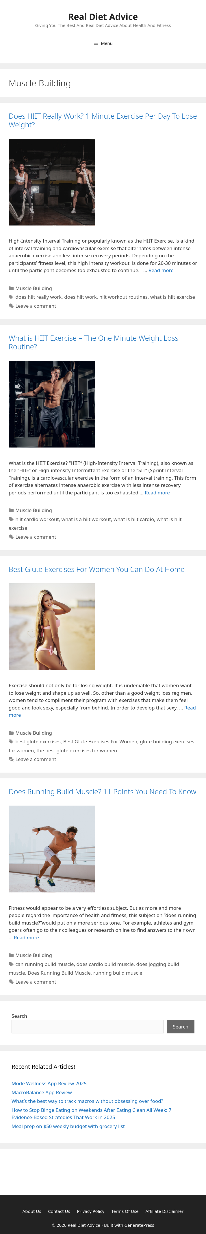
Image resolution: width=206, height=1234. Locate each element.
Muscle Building (33, 288)
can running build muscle (44, 964)
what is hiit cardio (134, 519)
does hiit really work (38, 297)
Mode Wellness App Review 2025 (49, 1083)
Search (19, 1016)
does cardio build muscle (104, 964)
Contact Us (59, 1211)
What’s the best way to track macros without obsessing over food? (87, 1101)
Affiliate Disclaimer (164, 1211)
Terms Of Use (124, 1211)
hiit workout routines (123, 297)
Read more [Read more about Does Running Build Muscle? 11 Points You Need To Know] (26, 937)
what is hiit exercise (172, 297)
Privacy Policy (91, 1211)
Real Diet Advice (103, 17)
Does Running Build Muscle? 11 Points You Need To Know (102, 791)
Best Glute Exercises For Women (100, 741)
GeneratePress (139, 1225)
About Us (32, 1211)
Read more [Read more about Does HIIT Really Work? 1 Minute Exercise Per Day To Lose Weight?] (161, 270)
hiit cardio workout (37, 519)
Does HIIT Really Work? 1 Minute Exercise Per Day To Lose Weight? (103, 120)
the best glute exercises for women (76, 750)
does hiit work (80, 297)
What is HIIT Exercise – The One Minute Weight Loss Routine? (93, 342)
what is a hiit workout (86, 519)
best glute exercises (38, 741)
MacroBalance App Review (42, 1092)
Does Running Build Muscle (59, 972)
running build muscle (117, 972)
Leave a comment (35, 305)
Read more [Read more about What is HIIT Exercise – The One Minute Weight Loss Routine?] (157, 492)
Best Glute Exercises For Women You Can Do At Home (97, 569)
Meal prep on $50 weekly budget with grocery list (68, 1126)
